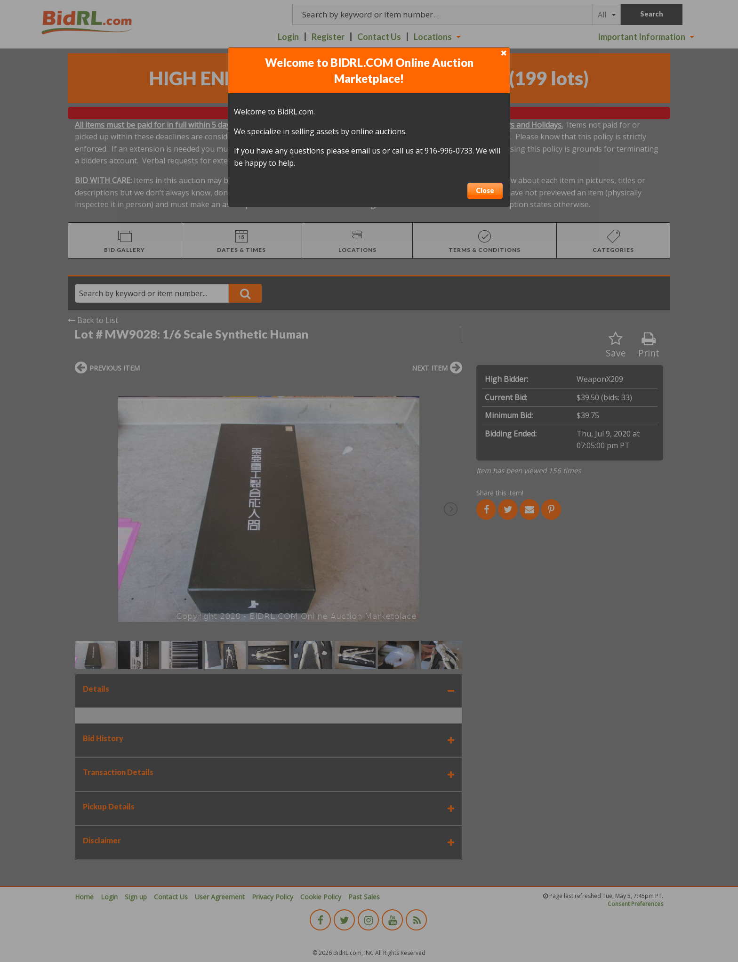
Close (485, 190)
